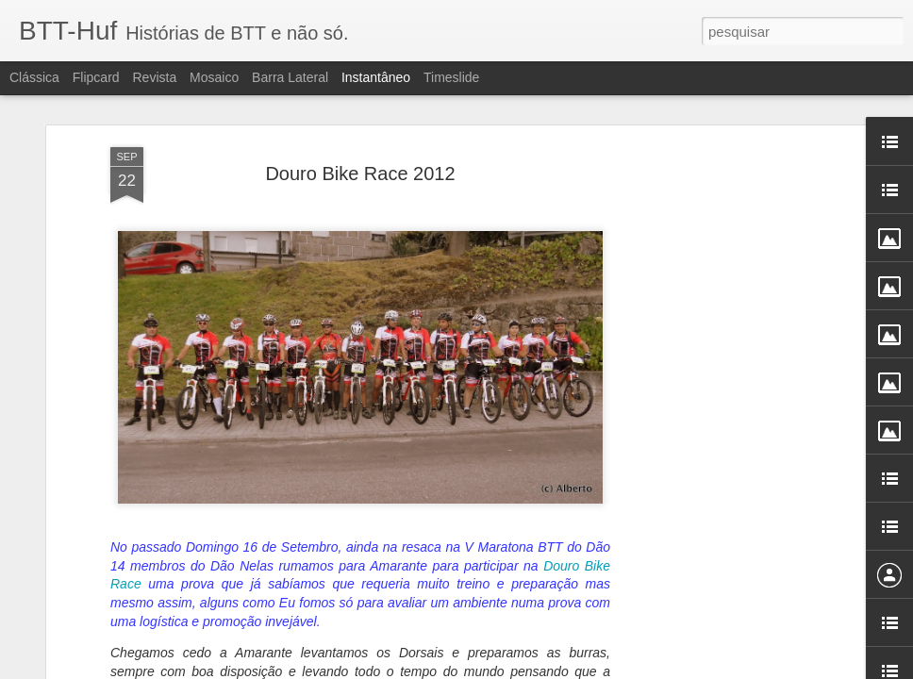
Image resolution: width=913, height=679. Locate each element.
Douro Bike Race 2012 (360, 173)
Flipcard (96, 77)
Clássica (34, 77)
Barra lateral (290, 77)
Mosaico (214, 77)
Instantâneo (375, 77)
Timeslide (451, 77)
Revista (154, 77)
